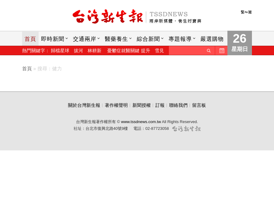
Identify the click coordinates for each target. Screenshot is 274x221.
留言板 (199, 105)
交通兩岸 (84, 39)
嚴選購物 (212, 39)
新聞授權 (141, 105)
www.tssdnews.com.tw (141, 121)
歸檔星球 (60, 50)
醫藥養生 (116, 39)
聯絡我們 (178, 105)
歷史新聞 (221, 50)
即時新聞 (52, 39)
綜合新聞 (148, 39)
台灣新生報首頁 (137, 17)
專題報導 (180, 39)
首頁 (30, 39)
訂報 (160, 105)
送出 (209, 50)
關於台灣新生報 (84, 105)
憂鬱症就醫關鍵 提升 (128, 50)
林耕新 (94, 50)
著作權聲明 (116, 105)
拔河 (78, 50)
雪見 (159, 50)
